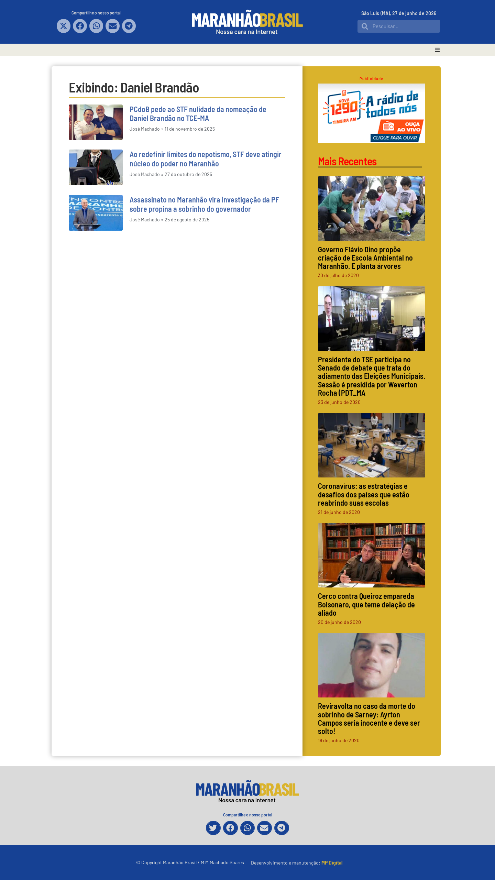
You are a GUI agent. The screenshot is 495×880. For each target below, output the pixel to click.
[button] (64, 26)
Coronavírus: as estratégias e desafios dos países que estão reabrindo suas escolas (363, 494)
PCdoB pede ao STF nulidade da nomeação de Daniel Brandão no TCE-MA (198, 113)
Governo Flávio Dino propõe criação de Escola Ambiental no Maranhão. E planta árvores (365, 257)
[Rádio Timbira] (372, 141)
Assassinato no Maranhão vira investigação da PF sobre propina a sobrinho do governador (204, 204)
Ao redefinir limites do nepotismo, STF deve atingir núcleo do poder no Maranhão (206, 158)
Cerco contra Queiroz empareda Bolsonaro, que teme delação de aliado (366, 604)
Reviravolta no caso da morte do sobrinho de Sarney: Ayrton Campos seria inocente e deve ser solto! (369, 718)
